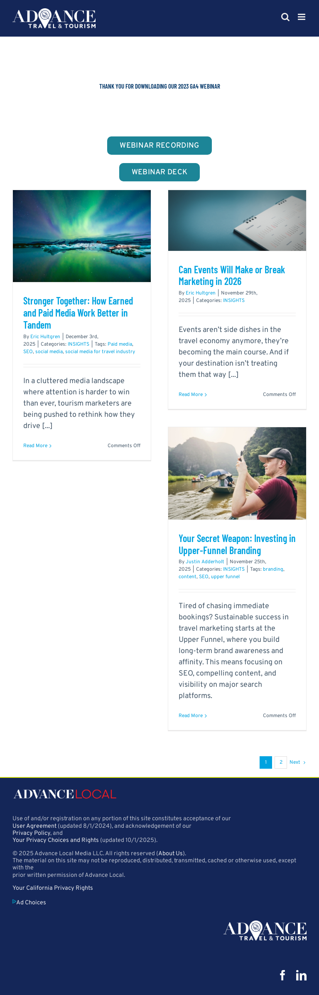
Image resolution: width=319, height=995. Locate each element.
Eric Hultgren (45, 337)
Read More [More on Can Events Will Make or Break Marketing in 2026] (191, 394)
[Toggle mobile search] (285, 16)
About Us (170, 854)
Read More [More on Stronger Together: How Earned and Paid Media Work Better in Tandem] (35, 446)
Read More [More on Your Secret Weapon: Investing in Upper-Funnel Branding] (191, 716)
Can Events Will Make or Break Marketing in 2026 (232, 275)
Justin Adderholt (205, 562)
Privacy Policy (31, 833)
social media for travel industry (100, 352)
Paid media (120, 344)
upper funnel (225, 577)
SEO (28, 352)
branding (273, 569)
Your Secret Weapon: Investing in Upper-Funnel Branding (237, 544)
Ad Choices (29, 903)
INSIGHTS (78, 344)
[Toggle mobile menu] (302, 16)
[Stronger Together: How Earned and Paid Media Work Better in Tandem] (82, 236)
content (187, 577)
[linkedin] (301, 975)
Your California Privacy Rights (52, 888)
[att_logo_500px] (265, 924)
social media (49, 352)
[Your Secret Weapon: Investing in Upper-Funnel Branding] (237, 473)
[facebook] (282, 975)
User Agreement (34, 826)
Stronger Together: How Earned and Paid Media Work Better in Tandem (78, 313)
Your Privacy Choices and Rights (55, 840)
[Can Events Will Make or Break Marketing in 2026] (237, 220)
